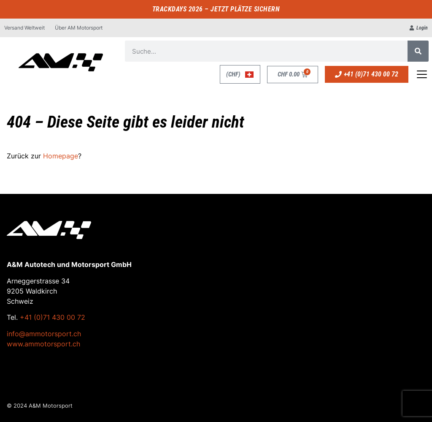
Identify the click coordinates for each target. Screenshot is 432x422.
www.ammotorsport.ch (43, 344)
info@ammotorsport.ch (44, 333)
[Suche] (418, 51)
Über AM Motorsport (79, 28)
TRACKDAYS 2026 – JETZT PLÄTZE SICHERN (216, 9)
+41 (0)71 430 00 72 (52, 317)
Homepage (60, 156)
